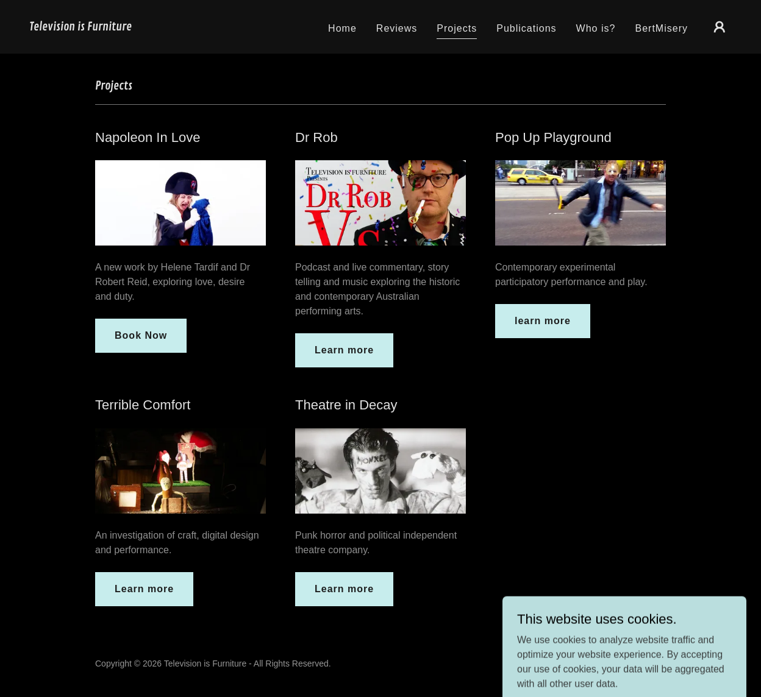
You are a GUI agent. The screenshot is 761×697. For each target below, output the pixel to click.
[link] (80, 27)
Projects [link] (457, 28)
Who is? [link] (596, 28)
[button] (719, 27)
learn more (543, 321)
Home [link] (342, 28)
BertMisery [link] (661, 28)
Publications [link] (526, 28)
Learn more (344, 350)
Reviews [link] (397, 28)
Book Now (141, 335)
